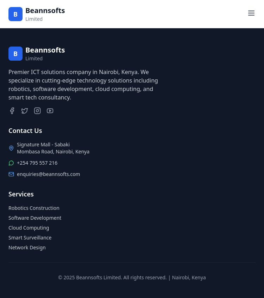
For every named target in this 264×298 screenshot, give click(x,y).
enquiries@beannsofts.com (48, 174)
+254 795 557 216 (37, 162)
